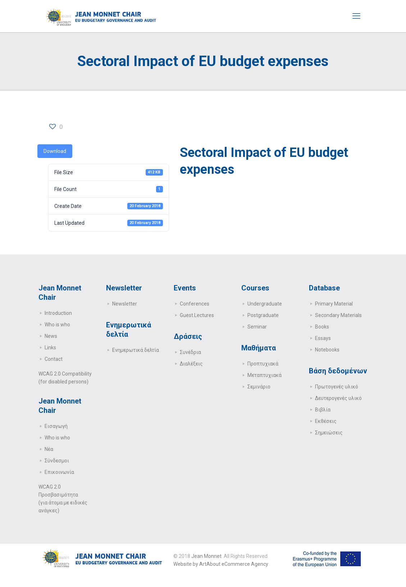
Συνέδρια (190, 352)
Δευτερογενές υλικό (338, 398)
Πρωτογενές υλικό (336, 387)
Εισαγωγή (56, 426)
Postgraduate (263, 315)
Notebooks (327, 350)
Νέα (49, 449)
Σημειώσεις (329, 432)
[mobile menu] (356, 16)
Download (55, 151)
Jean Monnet (206, 556)
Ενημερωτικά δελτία (135, 350)
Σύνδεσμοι (57, 460)
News (51, 336)
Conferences (194, 304)
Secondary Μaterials (338, 315)
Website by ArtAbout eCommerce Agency (220, 564)
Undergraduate (264, 304)
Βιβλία (322, 410)
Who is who (57, 324)
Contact (54, 359)
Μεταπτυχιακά (264, 375)
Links (50, 347)
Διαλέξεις (191, 364)
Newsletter (124, 304)
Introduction (58, 313)
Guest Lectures (197, 315)
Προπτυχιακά (262, 364)
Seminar (257, 327)
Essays (323, 338)
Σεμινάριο (258, 387)
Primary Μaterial (334, 304)
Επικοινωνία (59, 472)
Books (322, 327)
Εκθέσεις (326, 421)
